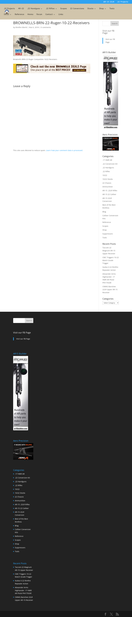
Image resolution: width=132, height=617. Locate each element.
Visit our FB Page (108, 31)
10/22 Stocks (107, 179)
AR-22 (21, 9)
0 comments (46, 27)
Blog (104, 211)
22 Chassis (106, 183)
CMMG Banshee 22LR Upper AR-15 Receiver (109, 289)
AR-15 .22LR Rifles (109, 190)
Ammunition (107, 186)
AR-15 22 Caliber (109, 194)
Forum (39, 14)
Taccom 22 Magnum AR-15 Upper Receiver (108, 250)
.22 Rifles (50, 9)
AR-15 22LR (108, 2)
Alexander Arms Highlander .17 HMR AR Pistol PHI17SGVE (23, 590)
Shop (101, 9)
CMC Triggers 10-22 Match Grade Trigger (110, 260)
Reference (19, 14)
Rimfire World (21, 27)
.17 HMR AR (107, 160)
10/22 (6, 14)
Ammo (30, 14)
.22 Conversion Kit (109, 164)
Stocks (90, 9)
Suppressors (107, 234)
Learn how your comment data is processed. (64, 150)
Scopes (63, 9)
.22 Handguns (33, 9)
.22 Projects (122, 2)
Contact (49, 14)
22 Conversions (77, 9)
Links (60, 14)
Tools (112, 9)
